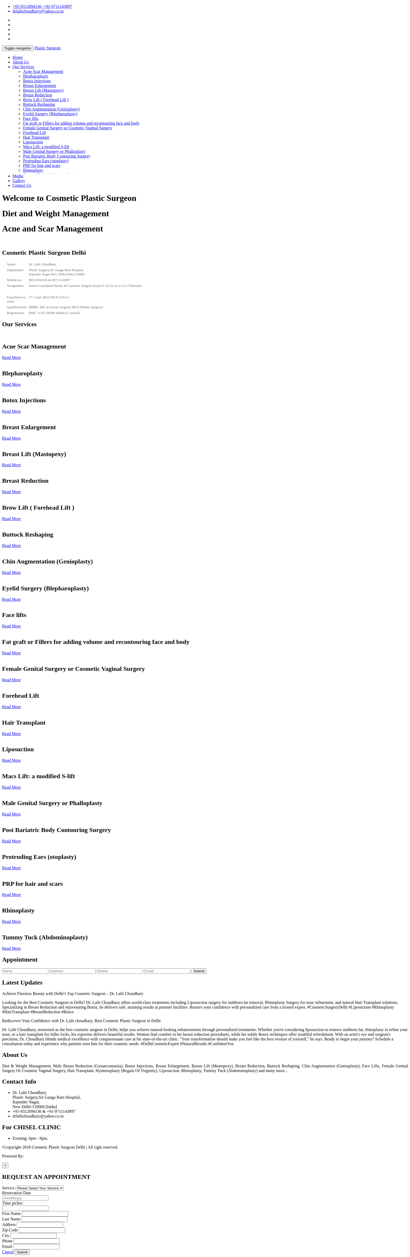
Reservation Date (16, 1193)
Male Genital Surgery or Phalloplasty (54, 151)
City (5, 1235)
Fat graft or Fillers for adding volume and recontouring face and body (81, 123)
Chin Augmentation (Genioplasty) (51, 109)
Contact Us (22, 185)
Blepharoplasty (35, 76)
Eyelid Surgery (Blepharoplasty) (50, 114)
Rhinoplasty (33, 170)
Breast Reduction (37, 95)
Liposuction (33, 142)
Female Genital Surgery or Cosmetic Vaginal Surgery (67, 128)
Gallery (19, 180)
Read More (11, 357)
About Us (21, 62)
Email (7, 1246)
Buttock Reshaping (39, 104)
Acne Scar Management (43, 71)
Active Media (36, 1156)
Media (18, 176)
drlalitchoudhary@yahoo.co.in (38, 11)
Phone (7, 1241)
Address (9, 1224)
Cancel (8, 1252)
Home (18, 57)
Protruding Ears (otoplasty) (46, 161)
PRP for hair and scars (41, 165)
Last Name (11, 1219)
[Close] (5, 1165)
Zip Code (10, 1230)
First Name (11, 1213)
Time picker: (13, 1203)
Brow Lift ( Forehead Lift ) (46, 99)
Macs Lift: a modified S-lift (46, 146)
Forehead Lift (34, 132)
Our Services (23, 67)
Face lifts (30, 118)
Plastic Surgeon (48, 48)
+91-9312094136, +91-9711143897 (42, 6)
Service (8, 1188)
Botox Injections (37, 81)
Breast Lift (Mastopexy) (43, 90)
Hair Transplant (36, 137)
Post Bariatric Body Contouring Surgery (56, 156)
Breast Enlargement (39, 85)
